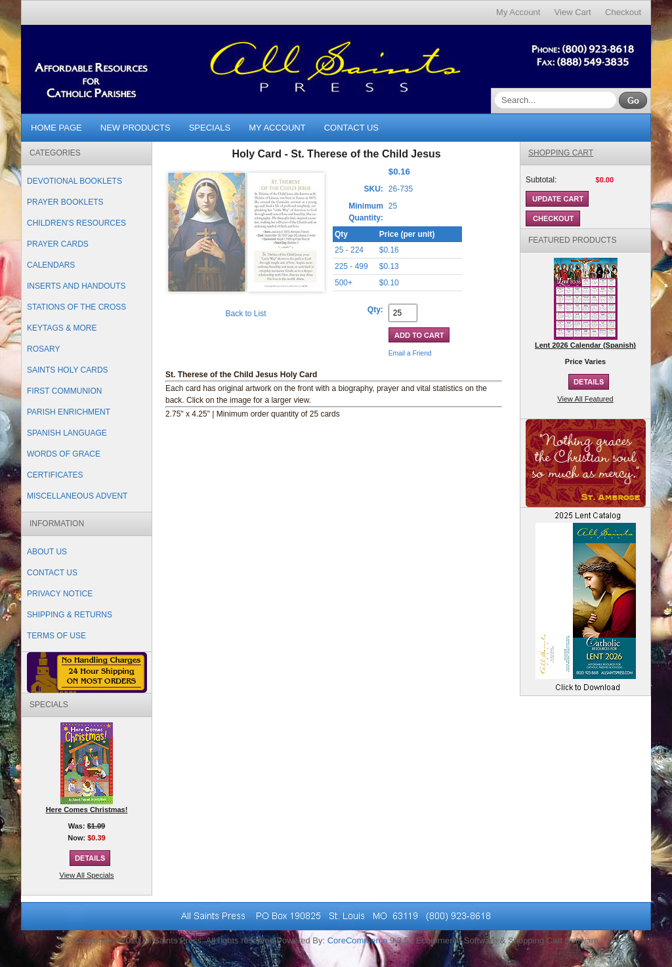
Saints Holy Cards (67, 370)
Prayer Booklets (65, 202)
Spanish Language (67, 433)
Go (633, 100)
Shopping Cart (560, 152)
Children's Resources (76, 223)
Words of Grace (63, 454)
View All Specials (87, 875)
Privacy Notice (60, 593)
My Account (518, 12)
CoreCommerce (357, 940)
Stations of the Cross (76, 307)
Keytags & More (61, 328)
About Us (47, 551)
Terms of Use (56, 635)
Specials (210, 128)
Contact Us (351, 128)
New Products (135, 128)
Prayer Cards (58, 244)
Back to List (245, 313)
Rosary (43, 349)
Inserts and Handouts (76, 286)
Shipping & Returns (69, 614)
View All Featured (585, 399)
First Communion (64, 391)
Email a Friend (410, 353)
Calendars (51, 265)
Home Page (56, 128)
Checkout (623, 12)
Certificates (55, 475)
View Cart (573, 12)
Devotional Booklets (74, 181)
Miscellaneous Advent (77, 496)
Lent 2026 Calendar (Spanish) (585, 345)
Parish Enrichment (68, 412)
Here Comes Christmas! (87, 809)
